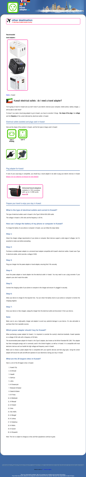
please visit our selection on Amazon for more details (22, 177)
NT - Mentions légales (46, 469)
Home (8, 95)
